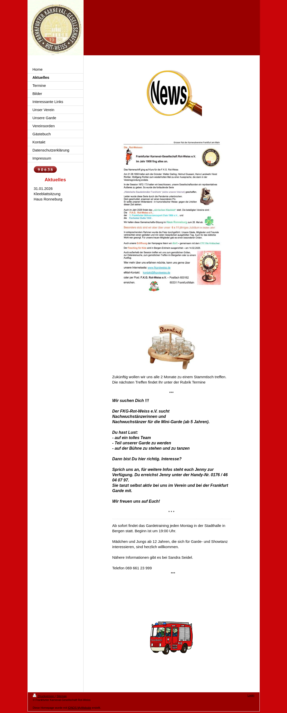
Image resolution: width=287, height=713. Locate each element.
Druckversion (44, 696)
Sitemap (62, 696)
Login (251, 695)
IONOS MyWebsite (79, 707)
